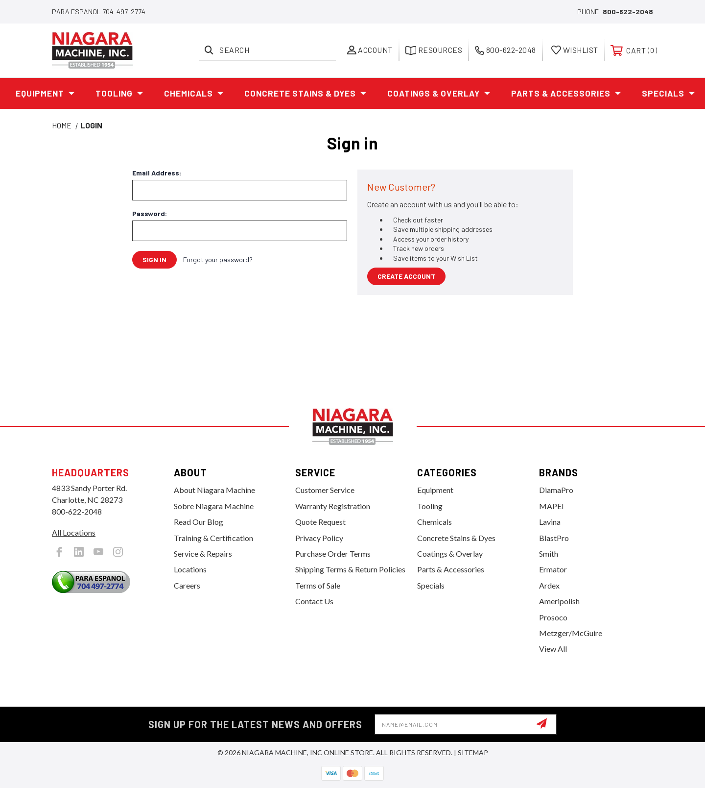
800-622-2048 (628, 11)
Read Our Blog (198, 521)
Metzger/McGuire (570, 633)
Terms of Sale (317, 585)
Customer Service (324, 489)
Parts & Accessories (566, 93)
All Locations (73, 532)
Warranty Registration (332, 506)
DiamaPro (556, 489)
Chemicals (194, 93)
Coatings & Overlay (439, 93)
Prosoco (553, 617)
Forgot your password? (218, 259)
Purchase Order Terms (333, 553)
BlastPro (554, 537)
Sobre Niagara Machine (214, 506)
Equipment (45, 93)
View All (553, 648)
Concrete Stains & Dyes (305, 93)
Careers (187, 585)
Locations (190, 569)
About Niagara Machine (214, 489)
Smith (548, 553)
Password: (149, 213)
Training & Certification (213, 537)
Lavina (550, 521)
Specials (668, 93)
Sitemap (473, 752)
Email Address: (156, 173)
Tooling (119, 93)
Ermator (553, 569)
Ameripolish (559, 601)
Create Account (406, 276)
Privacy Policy (319, 537)
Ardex (549, 585)
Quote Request (320, 521)
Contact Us (314, 601)
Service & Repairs (203, 553)
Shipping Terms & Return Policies (350, 569)
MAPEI (551, 506)
